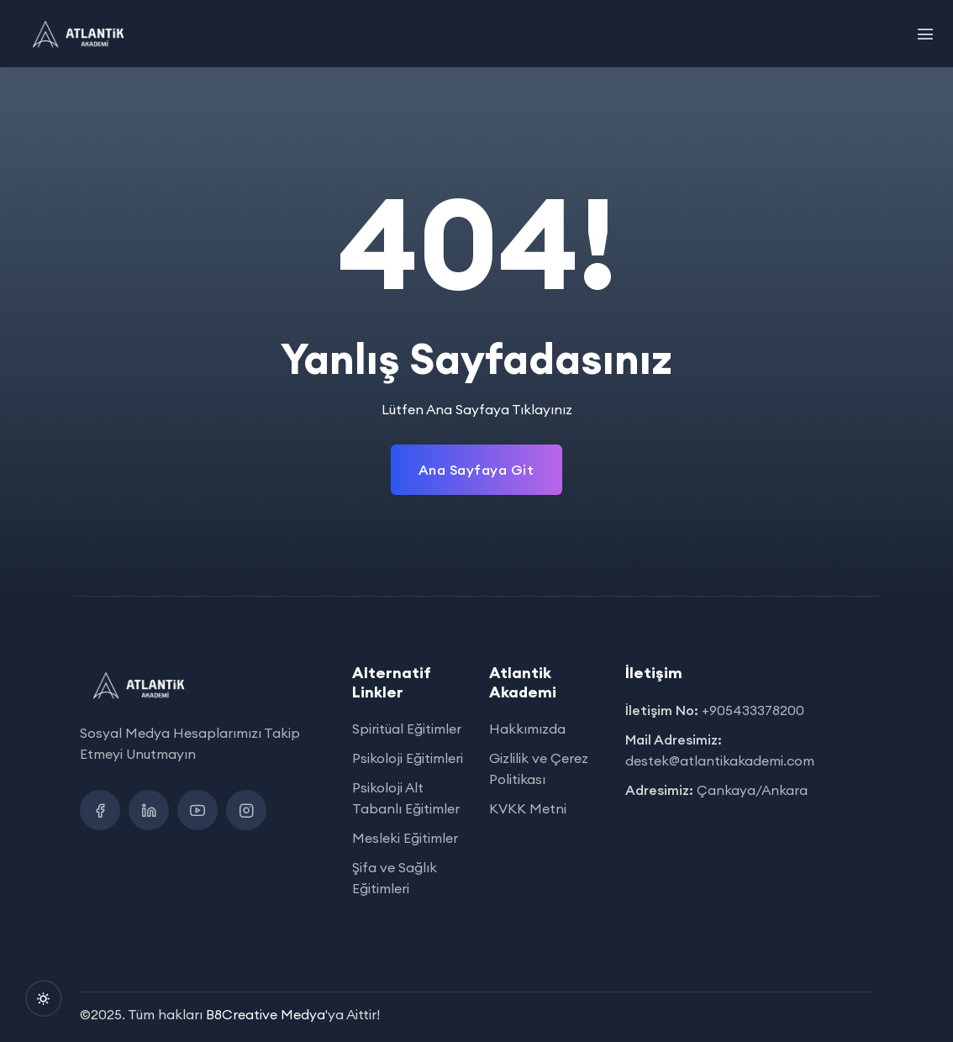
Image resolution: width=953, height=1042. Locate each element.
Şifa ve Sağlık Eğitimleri (394, 878)
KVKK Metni (527, 808)
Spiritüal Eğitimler (406, 728)
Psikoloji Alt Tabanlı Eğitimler (406, 798)
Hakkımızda (527, 728)
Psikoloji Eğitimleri (407, 758)
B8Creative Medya (265, 1014)
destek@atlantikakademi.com (719, 760)
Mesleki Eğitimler (405, 837)
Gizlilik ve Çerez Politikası (538, 768)
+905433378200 (753, 710)
